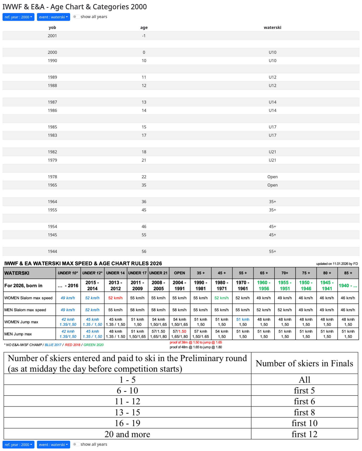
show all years (94, 16)
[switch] (77, 17)
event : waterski (52, 17)
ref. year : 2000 (17, 17)
